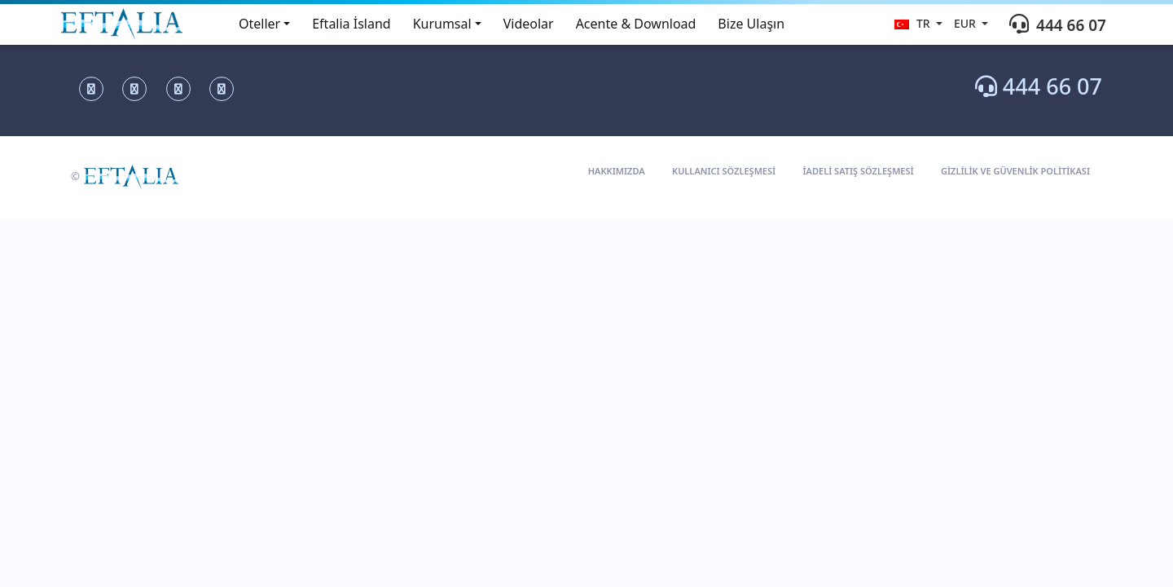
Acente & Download (636, 24)
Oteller (259, 24)
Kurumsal (442, 24)
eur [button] (966, 23)
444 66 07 (1038, 86)
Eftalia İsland (351, 24)
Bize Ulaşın (751, 24)
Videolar (528, 24)
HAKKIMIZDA (616, 171)
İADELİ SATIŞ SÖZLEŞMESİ (858, 171)
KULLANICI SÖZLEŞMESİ (723, 171)
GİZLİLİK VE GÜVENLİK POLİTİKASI (1015, 171)
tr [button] (913, 23)
